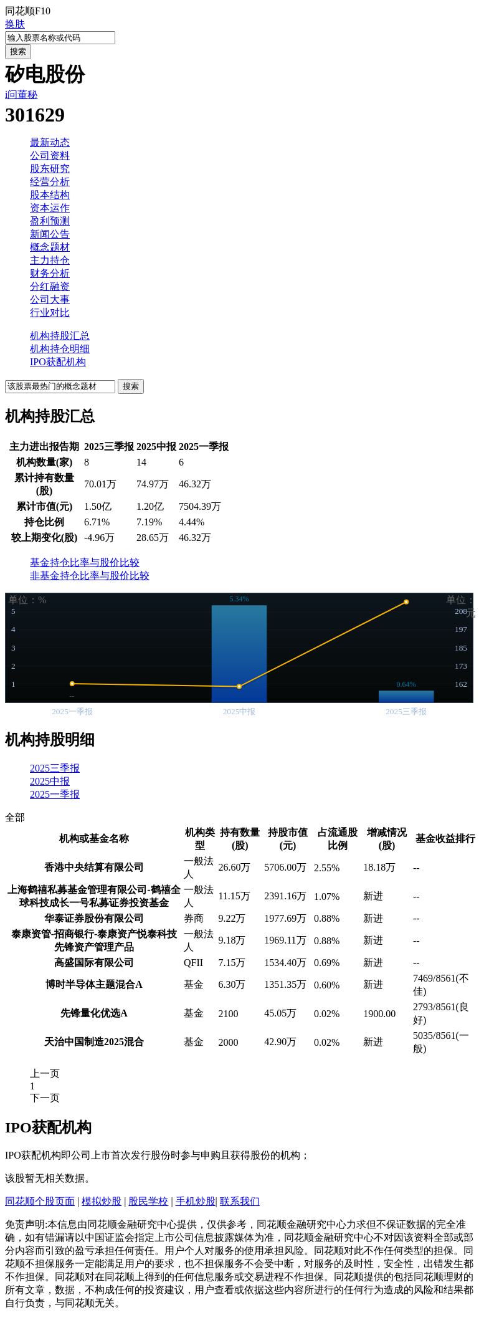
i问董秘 (21, 94)
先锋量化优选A (94, 1013)
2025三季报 (55, 768)
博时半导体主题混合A (94, 984)
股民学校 (148, 1201)
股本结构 (50, 194)
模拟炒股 (101, 1201)
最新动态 (50, 142)
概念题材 (50, 247)
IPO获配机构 (58, 361)
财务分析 (50, 273)
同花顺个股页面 (40, 1201)
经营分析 (50, 181)
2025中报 (50, 781)
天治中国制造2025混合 (94, 1041)
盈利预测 (50, 221)
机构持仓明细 (60, 348)
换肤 (15, 24)
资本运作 (50, 208)
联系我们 (240, 1201)
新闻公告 (50, 234)
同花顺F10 (27, 11)
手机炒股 (196, 1201)
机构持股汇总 (60, 335)
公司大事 (50, 299)
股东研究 (50, 168)
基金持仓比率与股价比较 (85, 562)
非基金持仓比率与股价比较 (89, 575)
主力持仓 (50, 260)
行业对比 (50, 312)
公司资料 (50, 155)
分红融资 (50, 286)
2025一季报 (55, 794)
